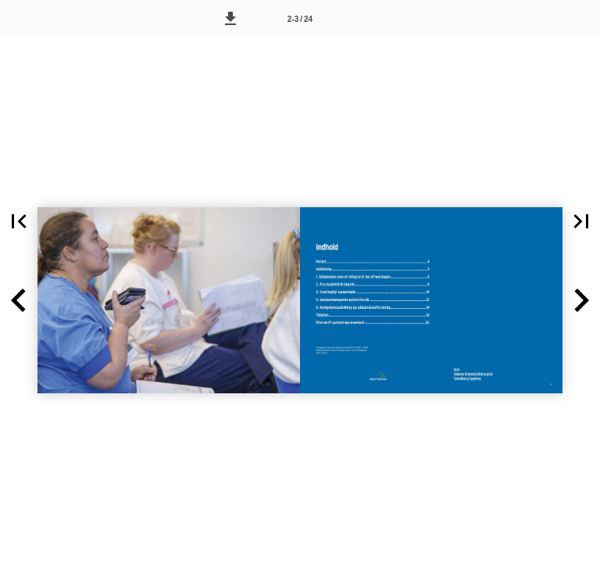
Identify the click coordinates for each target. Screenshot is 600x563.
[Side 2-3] (300, 19)
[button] (230, 19)
